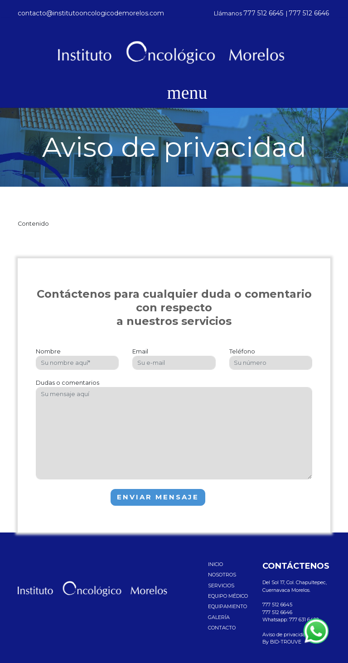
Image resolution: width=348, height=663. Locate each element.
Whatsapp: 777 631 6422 (290, 619)
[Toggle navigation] (174, 92)
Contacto (222, 627)
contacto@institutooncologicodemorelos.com (91, 13)
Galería (219, 617)
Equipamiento (227, 606)
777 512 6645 (263, 13)
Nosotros (222, 574)
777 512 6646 (309, 13)
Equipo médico (228, 596)
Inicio (215, 564)
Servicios (221, 585)
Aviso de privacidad (285, 634)
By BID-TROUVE (281, 642)
